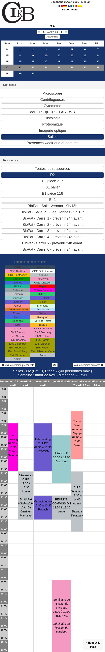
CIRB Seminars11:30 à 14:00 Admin (77, 501)
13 (84, 55)
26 (71, 67)
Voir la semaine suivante (89, 365)
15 (6, 55)
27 (84, 67)
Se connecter (70, 9)
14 (6, 49)
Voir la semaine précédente (17, 365)
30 (33, 73)
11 (59, 55)
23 (33, 67)
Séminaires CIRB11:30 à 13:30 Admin (25, 495)
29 (20, 73)
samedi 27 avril (87, 383)
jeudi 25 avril (62, 381)
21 (98, 61)
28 (98, 67)
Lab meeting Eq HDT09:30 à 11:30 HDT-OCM (43, 445)
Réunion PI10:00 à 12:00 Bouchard (61, 457)
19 (71, 61)
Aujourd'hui (52, 36)
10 (45, 55)
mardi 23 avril (25, 383)
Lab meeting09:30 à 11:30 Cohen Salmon (13, 445)
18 (59, 61)
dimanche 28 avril (98, 383)
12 (71, 55)
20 (84, 61)
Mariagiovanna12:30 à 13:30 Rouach (43, 505)
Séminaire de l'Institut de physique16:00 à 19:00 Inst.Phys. (61, 615)
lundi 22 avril (13, 383)
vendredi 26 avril (77, 383)
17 (45, 61)
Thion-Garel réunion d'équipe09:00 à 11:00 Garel (77, 433)
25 (59, 67)
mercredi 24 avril (42, 383)
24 (45, 67)
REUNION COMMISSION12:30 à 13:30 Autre (61, 505)
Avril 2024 (52, 32)
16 (6, 61)
